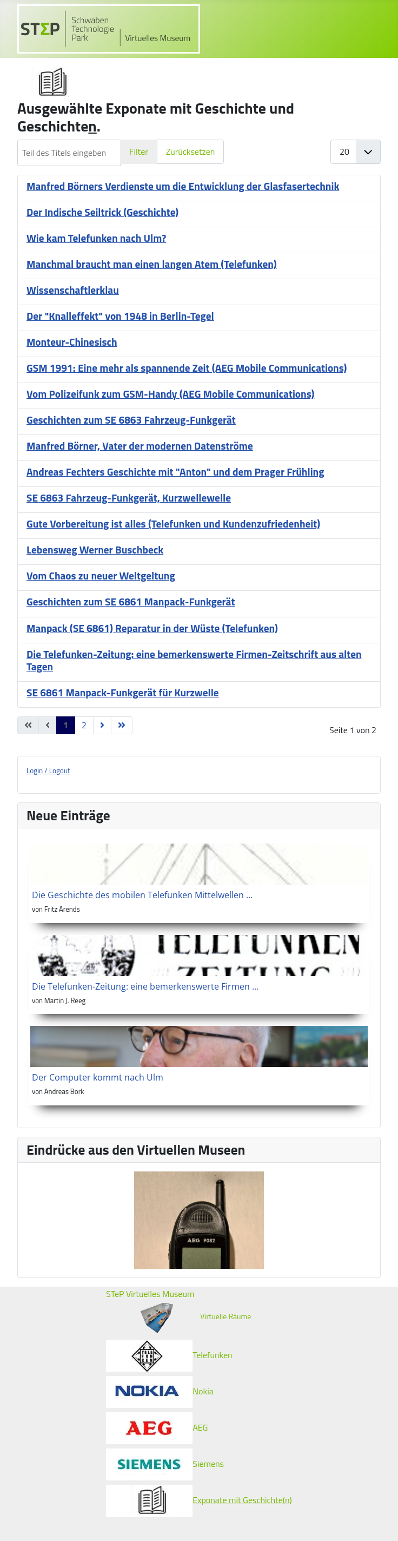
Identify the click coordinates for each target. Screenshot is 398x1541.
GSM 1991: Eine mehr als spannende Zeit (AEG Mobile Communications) (186, 368)
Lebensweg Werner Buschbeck (94, 549)
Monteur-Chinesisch (71, 342)
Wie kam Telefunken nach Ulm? (96, 238)
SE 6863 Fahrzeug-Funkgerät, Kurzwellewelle (128, 497)
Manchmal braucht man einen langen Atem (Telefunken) (151, 264)
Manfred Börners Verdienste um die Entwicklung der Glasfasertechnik (182, 186)
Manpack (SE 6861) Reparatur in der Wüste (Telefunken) (152, 628)
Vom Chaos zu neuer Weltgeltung (100, 575)
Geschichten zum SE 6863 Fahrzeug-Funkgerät (131, 419)
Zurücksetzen (190, 151)
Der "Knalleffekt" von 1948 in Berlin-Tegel (120, 316)
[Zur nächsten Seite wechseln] (102, 725)
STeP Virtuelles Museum (150, 1293)
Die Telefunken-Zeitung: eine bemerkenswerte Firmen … (145, 986)
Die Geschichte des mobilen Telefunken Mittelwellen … (142, 895)
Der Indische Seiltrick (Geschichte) (102, 212)
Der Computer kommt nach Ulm (97, 1077)
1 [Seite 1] (65, 725)
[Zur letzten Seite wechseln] (121, 725)
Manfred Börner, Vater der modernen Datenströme (139, 445)
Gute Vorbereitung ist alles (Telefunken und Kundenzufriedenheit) (173, 523)
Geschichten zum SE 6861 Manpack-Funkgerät (130, 601)
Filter (138, 151)
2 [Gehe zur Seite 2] (84, 725)
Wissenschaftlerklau (72, 290)
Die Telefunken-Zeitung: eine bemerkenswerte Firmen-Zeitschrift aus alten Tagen (194, 660)
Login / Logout (48, 770)
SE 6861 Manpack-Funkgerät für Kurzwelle (122, 692)
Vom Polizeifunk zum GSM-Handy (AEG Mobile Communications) (170, 393)
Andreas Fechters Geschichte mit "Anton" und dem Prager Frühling (175, 471)
